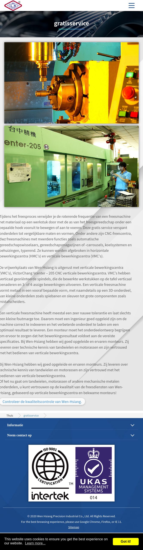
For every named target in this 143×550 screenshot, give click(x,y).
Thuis (9, 415)
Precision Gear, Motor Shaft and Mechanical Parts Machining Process (19, 5)
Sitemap (73, 527)
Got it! (126, 541)
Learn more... (35, 543)
